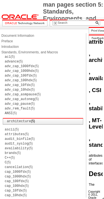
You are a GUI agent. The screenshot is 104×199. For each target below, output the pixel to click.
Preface (7, 41)
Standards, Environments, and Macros (29, 52)
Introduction (10, 47)
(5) (10, 57)
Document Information (17, 36)
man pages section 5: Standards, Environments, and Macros (73, 15)
